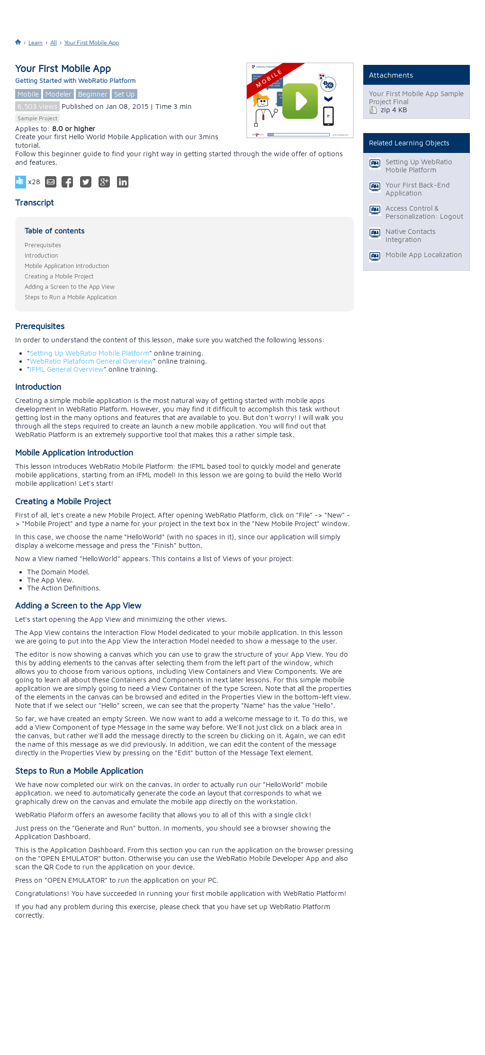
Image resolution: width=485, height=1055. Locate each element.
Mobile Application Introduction (67, 265)
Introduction (41, 255)
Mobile (28, 94)
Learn (35, 42)
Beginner (93, 94)
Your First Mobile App (91, 42)
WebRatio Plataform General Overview (91, 361)
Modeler (58, 94)
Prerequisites (43, 245)
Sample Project (37, 118)
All (53, 42)
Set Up (124, 94)
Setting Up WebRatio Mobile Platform (89, 353)
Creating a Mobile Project (59, 276)
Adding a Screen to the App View (70, 286)
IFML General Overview (67, 369)
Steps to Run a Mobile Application (71, 297)
